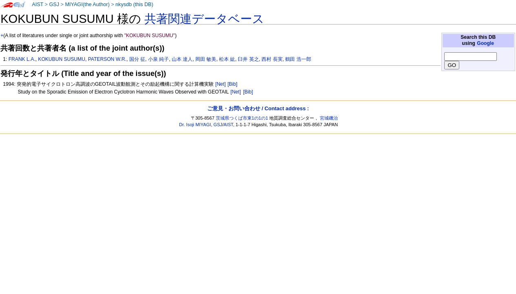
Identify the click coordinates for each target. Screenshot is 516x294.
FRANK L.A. (22, 59)
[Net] (220, 84)
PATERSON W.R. (107, 59)
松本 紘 (227, 59)
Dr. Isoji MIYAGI (195, 124)
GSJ (54, 4)
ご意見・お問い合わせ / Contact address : (258, 108)
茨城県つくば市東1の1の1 (242, 118)
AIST (37, 4)
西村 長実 (271, 59)
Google (485, 43)
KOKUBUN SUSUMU (61, 59)
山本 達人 (182, 59)
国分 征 (137, 59)
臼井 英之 (248, 59)
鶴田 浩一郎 (298, 59)
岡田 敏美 (205, 59)
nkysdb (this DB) (134, 4)
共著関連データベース (204, 18)
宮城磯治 (329, 118)
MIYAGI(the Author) (87, 4)
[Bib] (232, 84)
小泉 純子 (158, 59)
